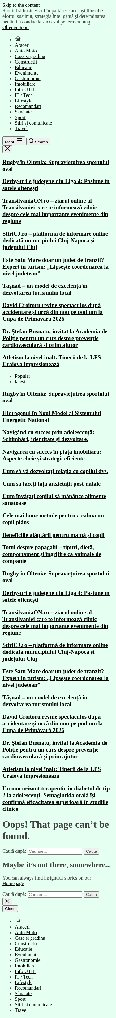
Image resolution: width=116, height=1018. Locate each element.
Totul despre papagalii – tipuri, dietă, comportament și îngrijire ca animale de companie (51, 554)
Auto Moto (26, 50)
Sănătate (23, 111)
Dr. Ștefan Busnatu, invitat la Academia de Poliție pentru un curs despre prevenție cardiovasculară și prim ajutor (54, 338)
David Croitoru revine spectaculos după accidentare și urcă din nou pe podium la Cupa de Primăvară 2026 (52, 312)
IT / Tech (24, 95)
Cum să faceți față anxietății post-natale (51, 483)
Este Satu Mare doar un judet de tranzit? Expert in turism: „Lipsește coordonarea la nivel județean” (55, 267)
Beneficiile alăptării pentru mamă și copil (53, 535)
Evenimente (26, 73)
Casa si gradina (30, 56)
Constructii (26, 61)
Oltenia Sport (15, 27)
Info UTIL (25, 89)
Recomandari (28, 106)
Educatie (23, 67)
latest (20, 381)
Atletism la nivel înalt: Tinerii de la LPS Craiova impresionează (51, 360)
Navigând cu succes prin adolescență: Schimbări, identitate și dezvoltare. (48, 435)
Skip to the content (21, 5)
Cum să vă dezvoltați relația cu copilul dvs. (55, 471)
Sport (20, 117)
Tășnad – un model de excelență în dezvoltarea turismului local (44, 289)
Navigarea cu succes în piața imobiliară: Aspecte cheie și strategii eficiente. (51, 455)
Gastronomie (28, 78)
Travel (21, 128)
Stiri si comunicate (33, 123)
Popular (22, 376)
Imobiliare (25, 84)
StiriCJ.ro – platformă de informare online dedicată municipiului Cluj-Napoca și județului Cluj (55, 240)
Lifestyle (23, 100)
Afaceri (22, 45)
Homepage (13, 883)
